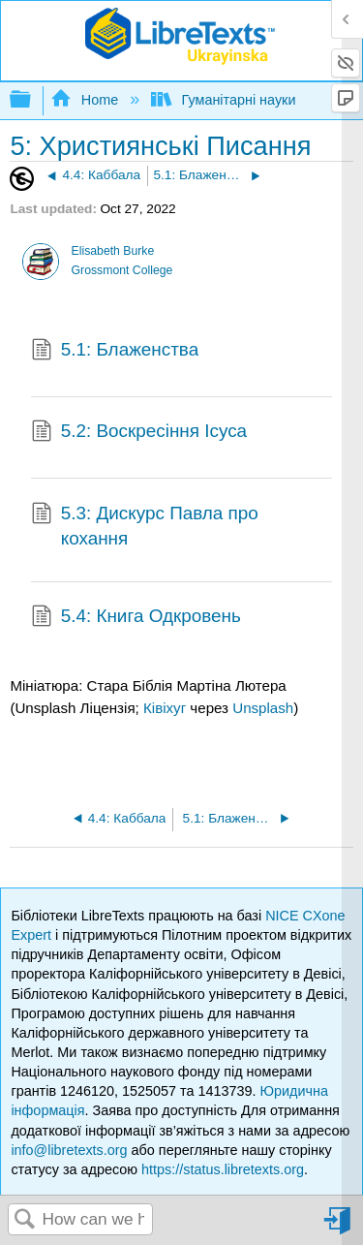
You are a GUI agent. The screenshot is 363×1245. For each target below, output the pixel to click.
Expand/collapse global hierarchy (33, 100)
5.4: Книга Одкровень (136, 618)
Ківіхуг (164, 708)
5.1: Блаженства (114, 351)
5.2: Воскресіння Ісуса (139, 433)
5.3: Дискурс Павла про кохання (144, 526)
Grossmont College (122, 270)
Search (25, 1220)
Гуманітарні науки (225, 100)
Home (86, 100)
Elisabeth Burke (113, 251)
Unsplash (262, 708)
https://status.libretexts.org (222, 1169)
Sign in (338, 1228)
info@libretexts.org (69, 1150)
